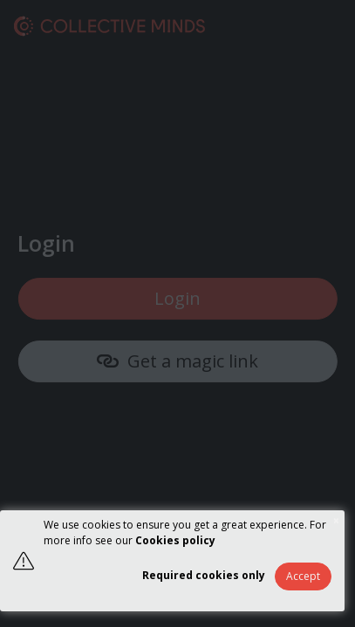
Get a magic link (177, 361)
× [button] (336, 521)
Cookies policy (175, 540)
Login (177, 298)
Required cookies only (203, 575)
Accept (303, 576)
